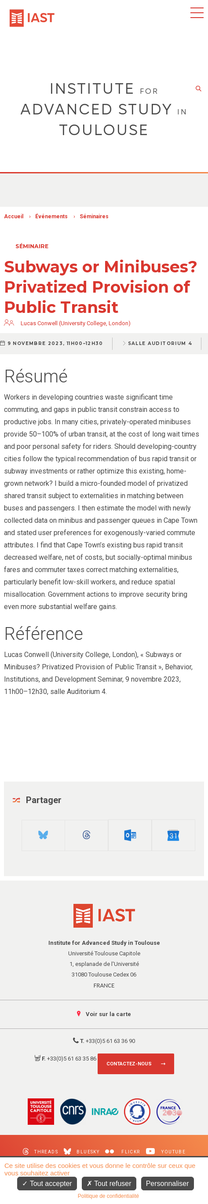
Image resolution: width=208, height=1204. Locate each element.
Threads (40, 1151)
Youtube (166, 1151)
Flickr (122, 1151)
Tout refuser (109, 1183)
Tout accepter (47, 1183)
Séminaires (94, 216)
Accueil (13, 216)
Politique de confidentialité (108, 1196)
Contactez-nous (129, 1064)
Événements (51, 216)
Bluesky (81, 1151)
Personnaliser (167, 1183)
